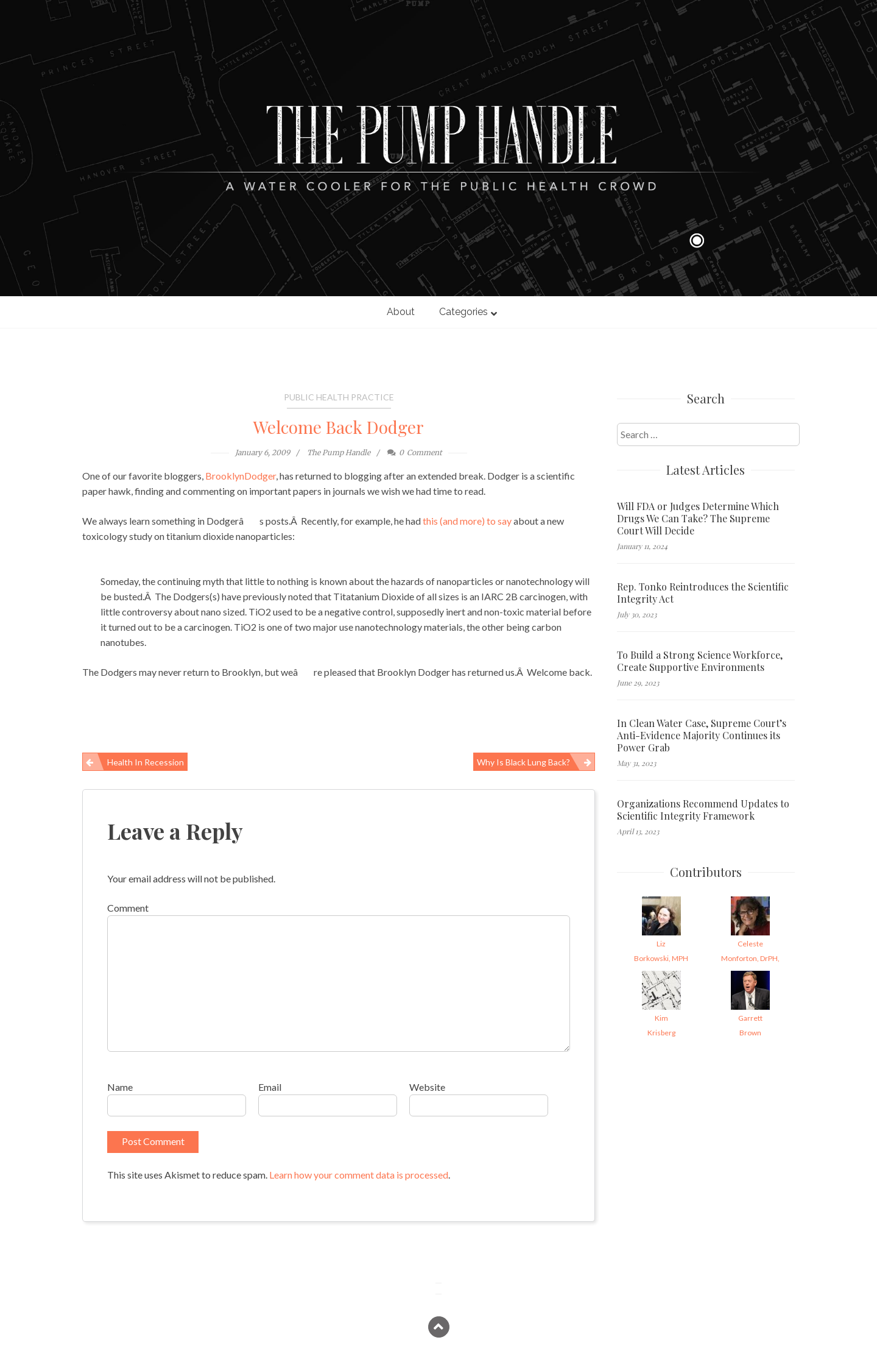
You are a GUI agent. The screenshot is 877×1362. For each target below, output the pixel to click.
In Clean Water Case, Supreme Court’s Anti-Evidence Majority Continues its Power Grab (701, 735)
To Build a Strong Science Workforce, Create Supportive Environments (700, 661)
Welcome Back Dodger (338, 427)
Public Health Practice (339, 397)
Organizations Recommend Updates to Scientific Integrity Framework (703, 810)
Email (269, 1087)
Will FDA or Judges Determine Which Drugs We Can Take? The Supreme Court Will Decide (698, 518)
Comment (128, 907)
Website (427, 1087)
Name (120, 1087)
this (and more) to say (467, 521)
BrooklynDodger (240, 475)
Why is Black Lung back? (523, 762)
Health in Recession (145, 762)
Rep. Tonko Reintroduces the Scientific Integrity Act (703, 593)
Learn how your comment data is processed (358, 1174)
